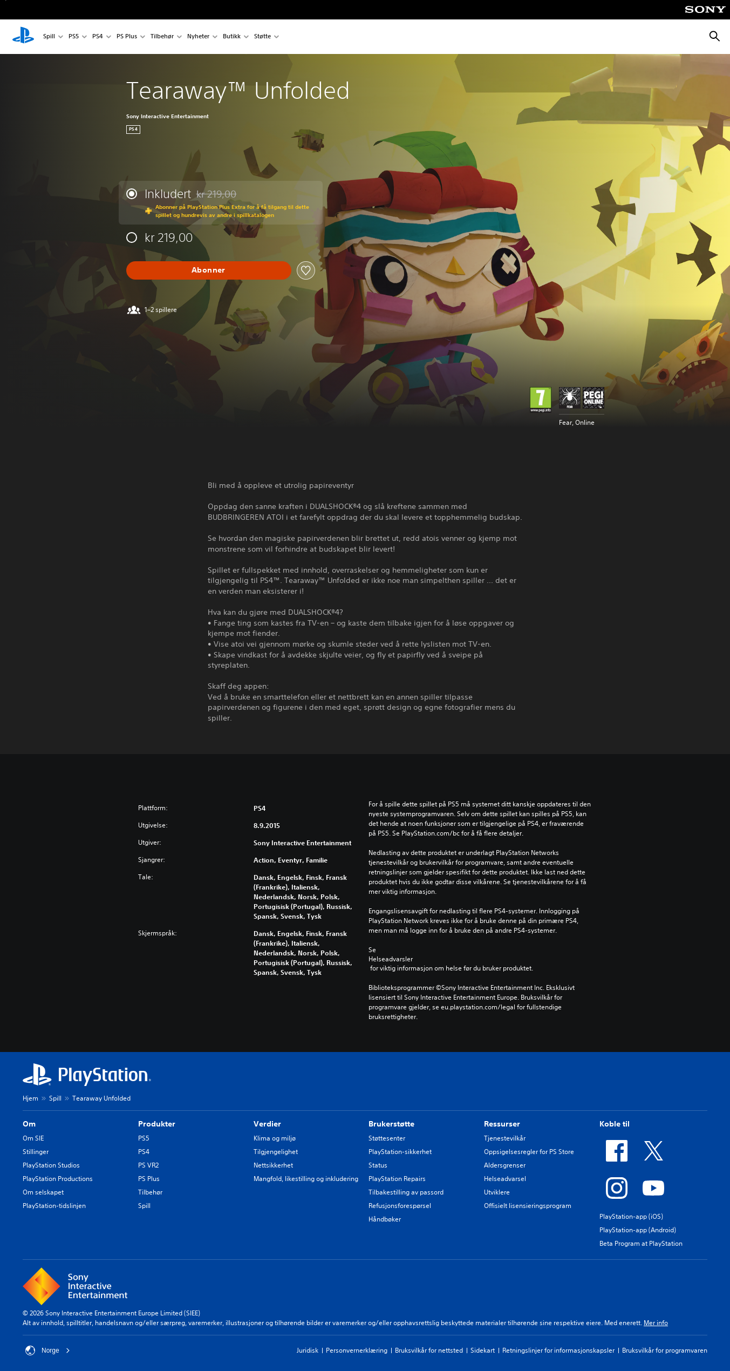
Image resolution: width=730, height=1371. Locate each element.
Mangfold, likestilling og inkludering (306, 1178)
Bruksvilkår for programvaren (664, 1350)
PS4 (97, 37)
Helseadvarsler (391, 959)
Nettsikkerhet (273, 1165)
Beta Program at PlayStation (641, 1243)
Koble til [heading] (614, 1124)
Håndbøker (385, 1219)
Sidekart (482, 1350)
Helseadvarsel (505, 1178)
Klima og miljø (275, 1138)
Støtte (262, 37)
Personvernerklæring (356, 1350)
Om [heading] (29, 1124)
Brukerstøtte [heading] (391, 1124)
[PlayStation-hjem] (23, 36)
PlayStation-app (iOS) (631, 1216)
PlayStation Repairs (397, 1178)
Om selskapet (43, 1192)
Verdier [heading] (267, 1124)
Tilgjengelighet (276, 1151)
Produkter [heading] (156, 1124)
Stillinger (36, 1151)
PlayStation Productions (58, 1178)
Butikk (232, 37)
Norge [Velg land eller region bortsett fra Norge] (48, 1350)
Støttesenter (387, 1138)
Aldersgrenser (505, 1165)
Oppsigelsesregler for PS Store (529, 1151)
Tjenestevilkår (505, 1138)
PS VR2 (148, 1165)
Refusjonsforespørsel (400, 1205)
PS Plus (127, 37)
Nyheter (198, 37)
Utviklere (497, 1192)
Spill (49, 37)
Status (378, 1165)
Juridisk (307, 1350)
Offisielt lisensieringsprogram (527, 1205)
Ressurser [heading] (502, 1124)
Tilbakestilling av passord (406, 1192)
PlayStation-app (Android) (637, 1229)
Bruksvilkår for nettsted (429, 1350)
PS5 (74, 37)
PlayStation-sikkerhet (400, 1151)
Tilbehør (162, 37)
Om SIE (33, 1138)
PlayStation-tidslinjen (54, 1205)
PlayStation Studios (51, 1165)
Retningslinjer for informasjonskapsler (558, 1350)
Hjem (30, 1098)
